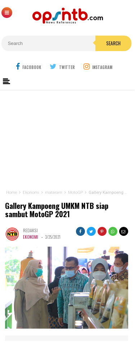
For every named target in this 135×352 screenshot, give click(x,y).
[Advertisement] (67, 138)
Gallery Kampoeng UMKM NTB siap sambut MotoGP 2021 (56, 210)
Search (113, 43)
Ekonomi (30, 237)
